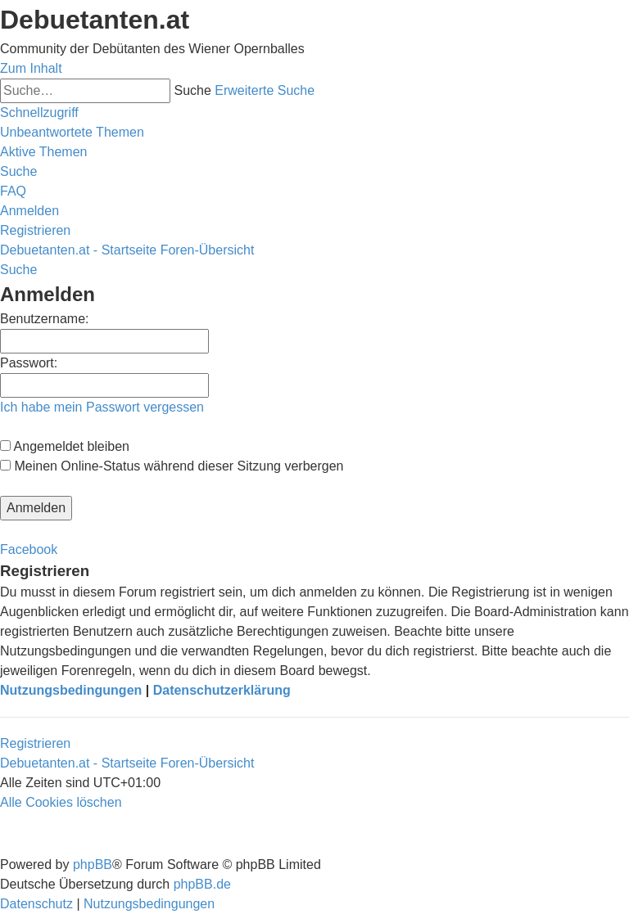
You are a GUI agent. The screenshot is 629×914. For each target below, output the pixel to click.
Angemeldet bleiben (64, 446)
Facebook (28, 549)
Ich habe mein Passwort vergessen (102, 407)
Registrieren (35, 743)
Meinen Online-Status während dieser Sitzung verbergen (171, 466)
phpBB (92, 864)
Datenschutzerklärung (222, 690)
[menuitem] (72, 132)
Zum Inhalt (31, 68)
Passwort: (28, 363)
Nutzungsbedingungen (71, 690)
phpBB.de (202, 884)
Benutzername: (44, 319)
